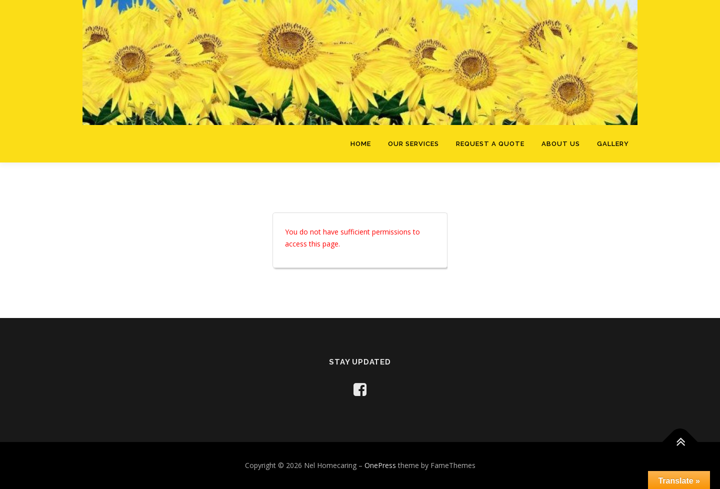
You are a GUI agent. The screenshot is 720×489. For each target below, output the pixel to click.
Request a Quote (490, 144)
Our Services (413, 144)
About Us (561, 144)
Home (360, 144)
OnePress (380, 465)
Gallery (613, 144)
